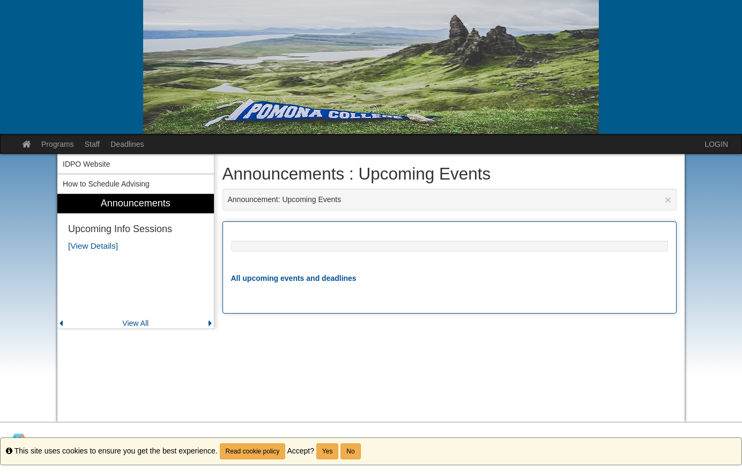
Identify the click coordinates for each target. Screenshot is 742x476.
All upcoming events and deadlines (294, 278)
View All (135, 323)
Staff (92, 144)
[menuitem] (135, 261)
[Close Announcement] (668, 199)
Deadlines (127, 144)
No (350, 451)
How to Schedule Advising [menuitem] (106, 184)
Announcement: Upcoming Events (450, 200)
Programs (57, 144)
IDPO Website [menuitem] (86, 164)
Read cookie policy (253, 451)
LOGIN (716, 144)
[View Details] (93, 245)
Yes (327, 451)
